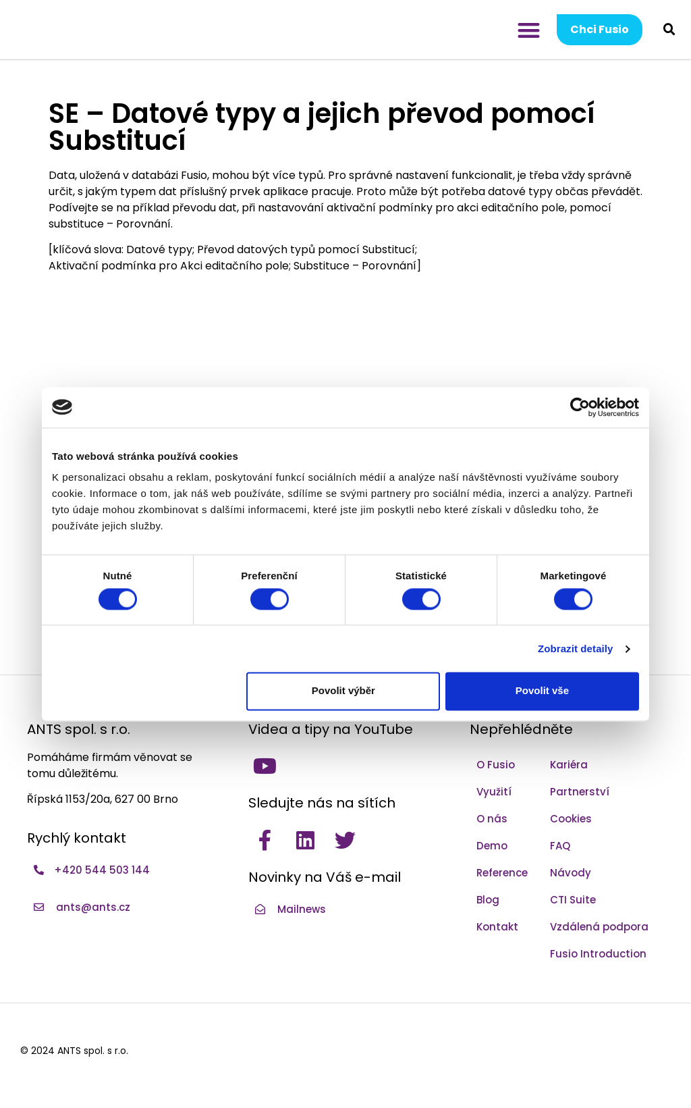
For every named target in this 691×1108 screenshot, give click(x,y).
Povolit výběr (343, 691)
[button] (529, 30)
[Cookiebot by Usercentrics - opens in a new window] (580, 407)
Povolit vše (542, 691)
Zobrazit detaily (575, 648)
